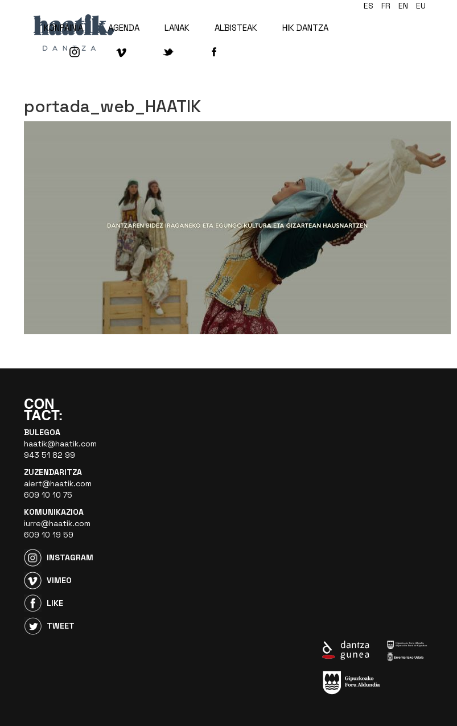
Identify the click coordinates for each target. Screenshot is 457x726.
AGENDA (123, 27)
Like (55, 603)
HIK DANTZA (305, 27)
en (403, 6)
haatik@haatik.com (60, 443)
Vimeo (59, 580)
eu (421, 6)
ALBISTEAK (236, 27)
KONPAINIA (63, 27)
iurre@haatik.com (57, 523)
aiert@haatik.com (58, 483)
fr (385, 6)
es (368, 6)
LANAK (177, 27)
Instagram (70, 557)
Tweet (61, 626)
